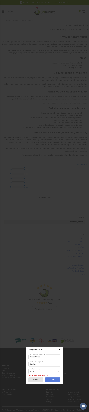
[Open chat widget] (83, 406)
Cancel (35, 380)
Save (53, 380)
